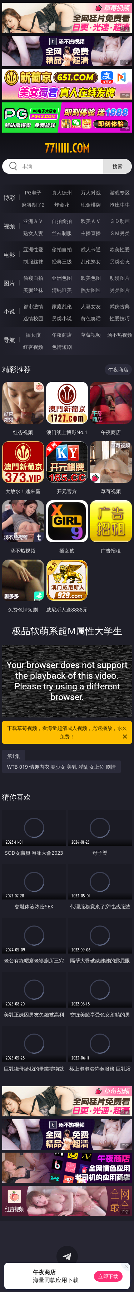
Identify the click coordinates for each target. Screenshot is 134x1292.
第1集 (13, 756)
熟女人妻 (33, 233)
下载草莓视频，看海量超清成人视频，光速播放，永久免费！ (68, 733)
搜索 (118, 166)
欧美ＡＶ (91, 221)
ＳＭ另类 (120, 233)
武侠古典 (120, 306)
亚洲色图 (62, 277)
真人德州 (62, 192)
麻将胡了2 (33, 204)
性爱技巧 (120, 318)
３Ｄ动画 (120, 221)
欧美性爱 (120, 249)
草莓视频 (91, 334)
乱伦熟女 (91, 261)
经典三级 (62, 261)
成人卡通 (91, 249)
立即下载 (108, 1276)
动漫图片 (120, 277)
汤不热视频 (119, 334)
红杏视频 (33, 346)
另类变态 (120, 261)
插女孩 (33, 334)
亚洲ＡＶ (33, 221)
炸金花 (61, 204)
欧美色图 (91, 277)
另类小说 (62, 318)
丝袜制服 (62, 233)
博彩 (9, 198)
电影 (9, 254)
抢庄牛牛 (120, 204)
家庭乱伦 (62, 306)
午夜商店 (62, 334)
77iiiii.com (67, 148)
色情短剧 (62, 346)
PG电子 (33, 192)
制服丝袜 (33, 261)
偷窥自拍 (33, 277)
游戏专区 (120, 192)
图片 (9, 283)
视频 (9, 226)
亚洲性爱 (33, 249)
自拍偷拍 (62, 221)
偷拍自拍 (62, 249)
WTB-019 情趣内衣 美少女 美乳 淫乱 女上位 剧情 (61, 766)
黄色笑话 (91, 318)
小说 (9, 311)
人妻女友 (91, 306)
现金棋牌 (91, 204)
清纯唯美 (62, 290)
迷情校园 (33, 318)
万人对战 (91, 192)
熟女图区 (91, 290)
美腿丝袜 (33, 290)
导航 (9, 340)
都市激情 (33, 306)
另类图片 (120, 290)
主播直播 (91, 233)
